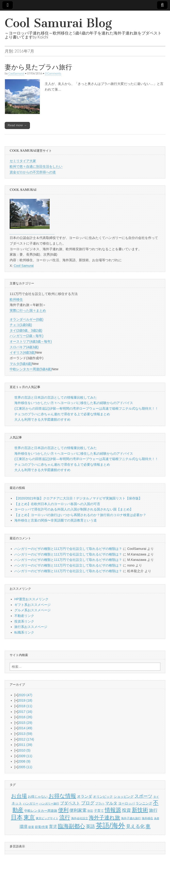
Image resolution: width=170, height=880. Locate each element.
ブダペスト (70, 803)
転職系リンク (24, 632)
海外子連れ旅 (104, 817)
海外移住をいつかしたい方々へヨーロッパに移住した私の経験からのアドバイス (73, 403)
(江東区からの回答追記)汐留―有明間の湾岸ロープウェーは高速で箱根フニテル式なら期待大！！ (86, 408)
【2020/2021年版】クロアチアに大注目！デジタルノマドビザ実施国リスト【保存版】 (78, 498)
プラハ (99, 803)
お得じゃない (38, 796)
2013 (25, 734)
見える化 (135, 826)
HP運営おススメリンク (31, 599)
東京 (29, 817)
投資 (126, 810)
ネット (17, 803)
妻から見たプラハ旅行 (38, 67)
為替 (156, 818)
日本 (17, 817)
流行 (64, 817)
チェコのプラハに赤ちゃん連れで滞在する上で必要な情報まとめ (62, 414)
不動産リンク (24, 616)
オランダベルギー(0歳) (26, 319)
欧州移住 (16, 299)
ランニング (144, 803)
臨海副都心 (71, 826)
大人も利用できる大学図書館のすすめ (42, 419)
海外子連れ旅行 (131, 818)
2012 (26, 739)
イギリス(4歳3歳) (22, 352)
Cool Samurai (24, 266)
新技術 (140, 810)
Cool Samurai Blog (58, 23)
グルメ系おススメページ (32, 610)
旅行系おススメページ (30, 627)
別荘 (90, 810)
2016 (25, 717)
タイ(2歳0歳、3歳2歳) (26, 330)
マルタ (111, 803)
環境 (24, 826)
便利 (63, 810)
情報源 (113, 810)
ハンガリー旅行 (49, 803)
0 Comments (53, 73)
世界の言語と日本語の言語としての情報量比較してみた (55, 397)
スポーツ (143, 796)
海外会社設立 (79, 818)
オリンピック (103, 796)
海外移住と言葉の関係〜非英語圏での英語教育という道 (55, 520)
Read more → (17, 125)
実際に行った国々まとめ (28, 310)
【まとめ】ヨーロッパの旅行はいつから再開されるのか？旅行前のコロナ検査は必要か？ (80, 515)
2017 (25, 712)
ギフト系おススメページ (32, 605)
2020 (25, 695)
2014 (25, 728)
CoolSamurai (16, 73)
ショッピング (124, 796)
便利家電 (77, 810)
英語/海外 (110, 825)
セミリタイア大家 (23, 161)
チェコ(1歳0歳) (21, 325)
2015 (25, 723)
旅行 (153, 810)
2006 (24, 761)
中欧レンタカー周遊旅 (40, 810)
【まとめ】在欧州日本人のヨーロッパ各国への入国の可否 (57, 504)
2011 (25, 745)
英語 (90, 826)
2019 (25, 700)
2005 (25, 767)
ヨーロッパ (126, 803)
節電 (31, 827)
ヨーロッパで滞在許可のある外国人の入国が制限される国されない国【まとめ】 (73, 509)
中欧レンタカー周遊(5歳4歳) (31, 369)
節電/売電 (41, 827)
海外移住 (147, 818)
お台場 (19, 796)
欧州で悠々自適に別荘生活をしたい (36, 166)
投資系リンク (24, 621)
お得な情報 (62, 796)
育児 (53, 826)
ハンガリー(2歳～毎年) (26, 336)
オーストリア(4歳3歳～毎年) (31, 341)
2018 (25, 706)
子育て (99, 810)
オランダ (84, 796)
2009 (25, 756)
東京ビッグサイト (47, 818)
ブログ (87, 803)
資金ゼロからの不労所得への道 (33, 172)
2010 (24, 750)
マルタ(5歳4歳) (21, 364)
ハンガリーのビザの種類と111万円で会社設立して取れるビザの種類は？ (68, 549)
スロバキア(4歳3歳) (24, 347)
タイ (156, 796)
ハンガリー (30, 803)
